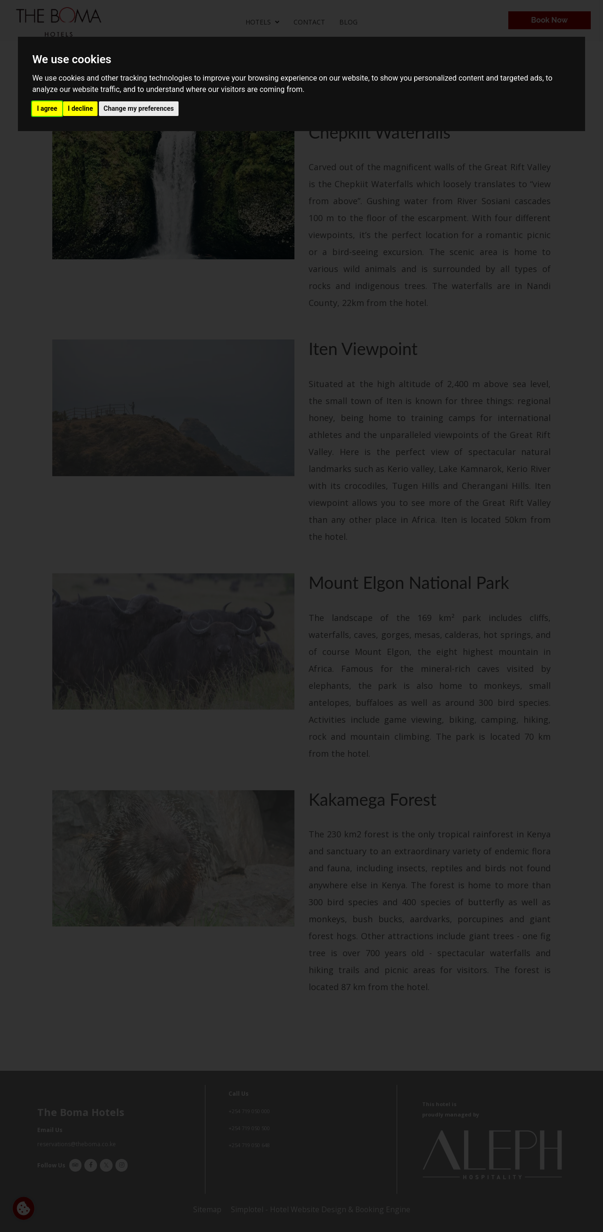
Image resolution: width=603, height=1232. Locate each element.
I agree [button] (47, 108)
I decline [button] (80, 108)
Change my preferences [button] (139, 108)
